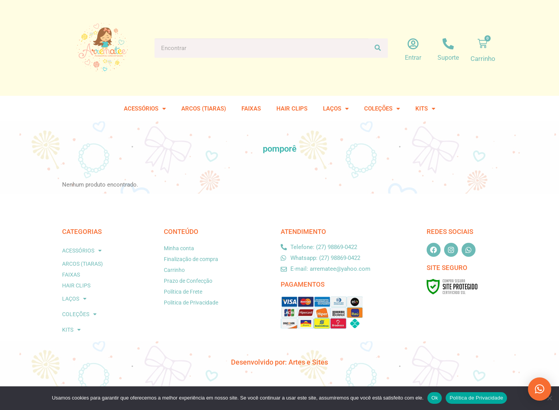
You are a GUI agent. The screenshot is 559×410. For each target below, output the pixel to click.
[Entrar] (413, 44)
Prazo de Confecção (188, 281)
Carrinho (174, 270)
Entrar (413, 57)
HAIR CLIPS (291, 108)
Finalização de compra (191, 259)
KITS (425, 109)
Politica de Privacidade (191, 302)
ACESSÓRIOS (145, 109)
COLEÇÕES (382, 109)
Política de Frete (183, 292)
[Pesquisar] (378, 48)
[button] (539, 389)
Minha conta (179, 248)
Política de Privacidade (476, 398)
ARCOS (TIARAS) (203, 108)
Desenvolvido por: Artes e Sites (279, 362)
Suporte (448, 57)
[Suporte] (448, 44)
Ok (434, 398)
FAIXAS (251, 108)
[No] (549, 398)
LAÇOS (336, 109)
